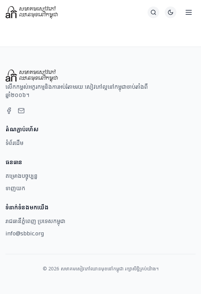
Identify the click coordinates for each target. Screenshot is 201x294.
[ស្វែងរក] (153, 12)
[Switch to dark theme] (170, 12)
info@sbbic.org (24, 233)
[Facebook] (8, 110)
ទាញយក (15, 188)
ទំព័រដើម (14, 143)
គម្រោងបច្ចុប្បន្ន (21, 176)
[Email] (21, 110)
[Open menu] (189, 12)
